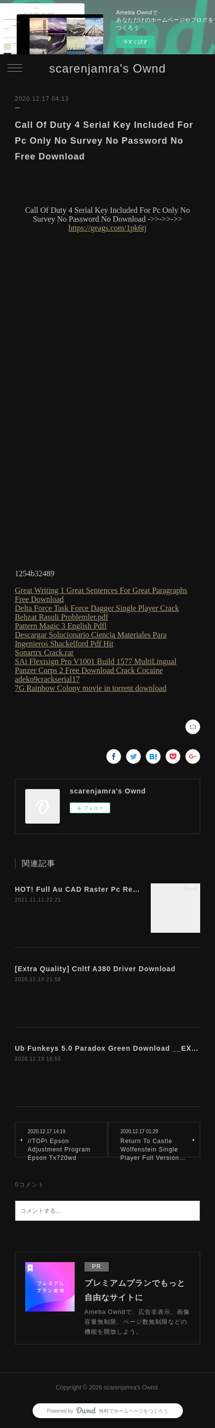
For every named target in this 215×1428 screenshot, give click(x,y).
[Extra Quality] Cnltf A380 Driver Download (95, 969)
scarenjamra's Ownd (107, 68)
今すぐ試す (135, 41)
